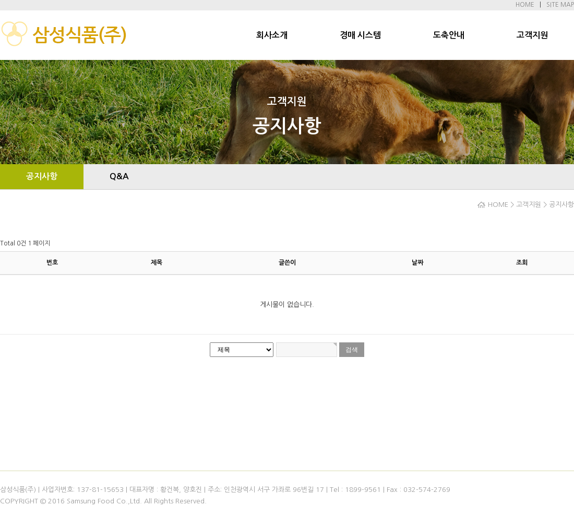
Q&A (119, 176)
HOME (525, 5)
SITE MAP (560, 5)
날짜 (417, 263)
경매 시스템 (360, 35)
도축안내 (448, 35)
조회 (522, 263)
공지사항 (41, 176)
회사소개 (272, 35)
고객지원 (532, 35)
